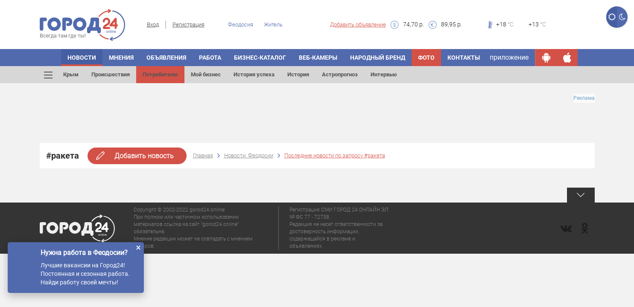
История (298, 74)
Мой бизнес (206, 74)
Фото (426, 57)
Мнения (121, 57)
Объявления (166, 57)
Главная (203, 155)
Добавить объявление (358, 24)
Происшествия (110, 74)
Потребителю (160, 74)
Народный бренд (377, 57)
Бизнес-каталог (260, 57)
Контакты (463, 57)
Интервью (384, 74)
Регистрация (188, 24)
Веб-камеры (318, 57)
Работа (210, 57)
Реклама (584, 98)
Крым (71, 74)
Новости (81, 57)
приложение (509, 57)
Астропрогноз (340, 74)
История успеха (254, 74)
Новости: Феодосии (248, 155)
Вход (153, 24)
